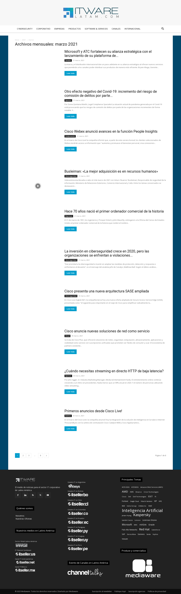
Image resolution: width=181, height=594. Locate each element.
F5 (155, 497)
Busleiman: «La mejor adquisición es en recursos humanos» (111, 171)
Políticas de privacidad (157, 591)
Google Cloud (134, 501)
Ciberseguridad (71, 176)
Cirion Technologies (151, 492)
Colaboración (70, 136)
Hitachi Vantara (146, 501)
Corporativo (43, 28)
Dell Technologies (139, 497)
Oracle (151, 524)
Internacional (132, 28)
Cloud (67, 336)
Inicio (17, 40)
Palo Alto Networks (129, 530)
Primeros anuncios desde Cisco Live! (93, 411)
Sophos (155, 534)
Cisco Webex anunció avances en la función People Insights (111, 131)
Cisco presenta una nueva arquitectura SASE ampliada (106, 291)
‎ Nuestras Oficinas (23, 518)
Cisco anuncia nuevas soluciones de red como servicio (107, 331)
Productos (74, 28)
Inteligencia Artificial (142, 510)
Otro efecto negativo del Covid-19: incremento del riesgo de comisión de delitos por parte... (110, 93)
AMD (125, 491)
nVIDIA (142, 524)
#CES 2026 (125, 487)
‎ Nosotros (19, 515)
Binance (139, 492)
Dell (129, 497)
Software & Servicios (96, 28)
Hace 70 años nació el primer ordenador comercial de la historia (114, 211)
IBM (123, 506)
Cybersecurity (24, 28)
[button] (162, 29)
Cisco (124, 496)
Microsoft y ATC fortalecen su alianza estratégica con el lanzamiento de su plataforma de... (108, 54)
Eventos (68, 416)
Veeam (125, 539)
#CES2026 (134, 487)
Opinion (68, 100)
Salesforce (156, 530)
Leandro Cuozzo (127, 520)
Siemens (141, 534)
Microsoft (127, 524)
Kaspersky (142, 514)
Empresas (59, 28)
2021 (24, 40)
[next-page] (46, 455)
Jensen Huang (126, 516)
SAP (123, 534)
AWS (132, 492)
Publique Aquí (120, 591)
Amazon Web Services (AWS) (151, 487)
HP (155, 501)
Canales (116, 28)
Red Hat (144, 529)
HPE (160, 501)
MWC (135, 525)
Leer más (71, 73)
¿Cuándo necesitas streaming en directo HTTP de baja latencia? (114, 371)
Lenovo (138, 520)
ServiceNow (131, 534)
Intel (150, 506)
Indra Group (131, 506)
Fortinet (125, 501)
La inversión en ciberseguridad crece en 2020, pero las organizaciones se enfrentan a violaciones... (106, 253)
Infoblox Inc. (142, 506)
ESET (150, 496)
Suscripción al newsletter (102, 591)
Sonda (148, 534)
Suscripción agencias (136, 591)
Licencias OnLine (150, 520)
